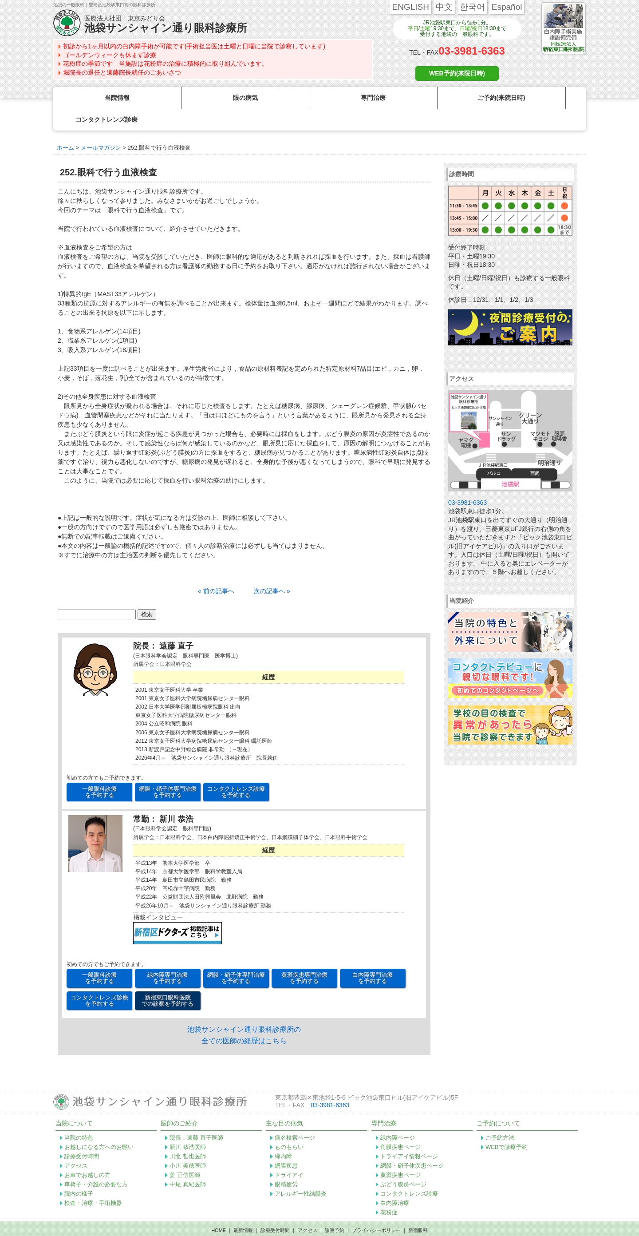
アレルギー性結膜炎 (301, 1172)
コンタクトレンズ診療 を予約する (236, 770)
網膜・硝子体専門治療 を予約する (168, 770)
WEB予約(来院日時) (457, 73)
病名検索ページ (295, 1116)
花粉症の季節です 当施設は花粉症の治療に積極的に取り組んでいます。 (165, 63)
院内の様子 (78, 1172)
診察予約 (334, 1208)
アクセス (75, 1144)
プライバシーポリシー (376, 1208)
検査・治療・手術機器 (93, 1181)
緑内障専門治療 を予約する (167, 956)
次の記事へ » (272, 569)
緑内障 (283, 1134)
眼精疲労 (286, 1162)
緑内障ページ (397, 1116)
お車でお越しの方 (87, 1153)
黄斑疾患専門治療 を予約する (304, 956)
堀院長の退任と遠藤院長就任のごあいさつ (122, 72)
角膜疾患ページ (400, 1125)
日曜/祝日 (471, 28)
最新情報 (243, 1208)
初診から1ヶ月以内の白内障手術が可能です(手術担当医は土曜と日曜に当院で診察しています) (194, 46)
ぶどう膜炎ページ (403, 1162)
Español (507, 7)
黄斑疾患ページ (400, 1153)
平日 (413, 28)
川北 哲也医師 (188, 1134)
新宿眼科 (418, 1208)
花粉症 (389, 1190)
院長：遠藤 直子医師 (196, 1116)
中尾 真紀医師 (188, 1162)
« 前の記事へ (216, 569)
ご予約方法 (499, 1116)
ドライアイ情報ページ (409, 1134)
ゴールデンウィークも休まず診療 (109, 55)
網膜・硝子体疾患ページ (412, 1144)
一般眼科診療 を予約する (99, 770)
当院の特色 (78, 1116)
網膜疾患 (286, 1144)
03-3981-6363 (471, 51)
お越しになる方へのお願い (99, 1125)
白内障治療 (394, 1181)
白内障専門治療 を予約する (372, 956)
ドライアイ (289, 1153)
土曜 (425, 28)
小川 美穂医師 (188, 1144)
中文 (444, 7)
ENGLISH (410, 7)
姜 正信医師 (185, 1153)
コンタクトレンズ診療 (409, 1172)
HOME (218, 1208)
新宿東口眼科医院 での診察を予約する (167, 978)
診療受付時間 (81, 1134)
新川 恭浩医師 (188, 1125)
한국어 (472, 7)
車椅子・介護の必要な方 (96, 1162)
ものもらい (289, 1125)
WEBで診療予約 (506, 1125)
